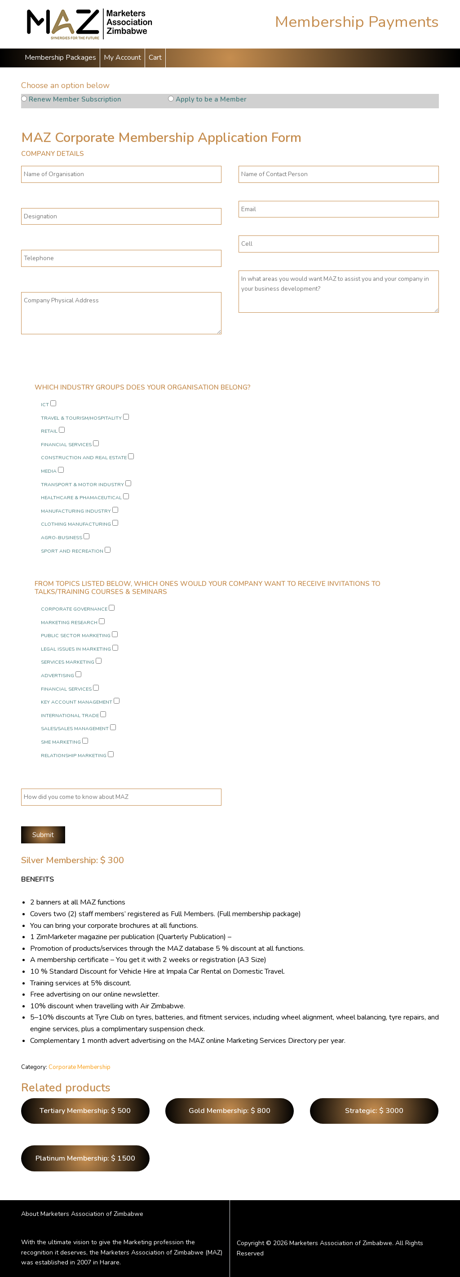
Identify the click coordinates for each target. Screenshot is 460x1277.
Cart (155, 57)
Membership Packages (60, 57)
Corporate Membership (80, 1067)
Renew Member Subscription (75, 99)
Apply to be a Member (211, 99)
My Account (122, 57)
